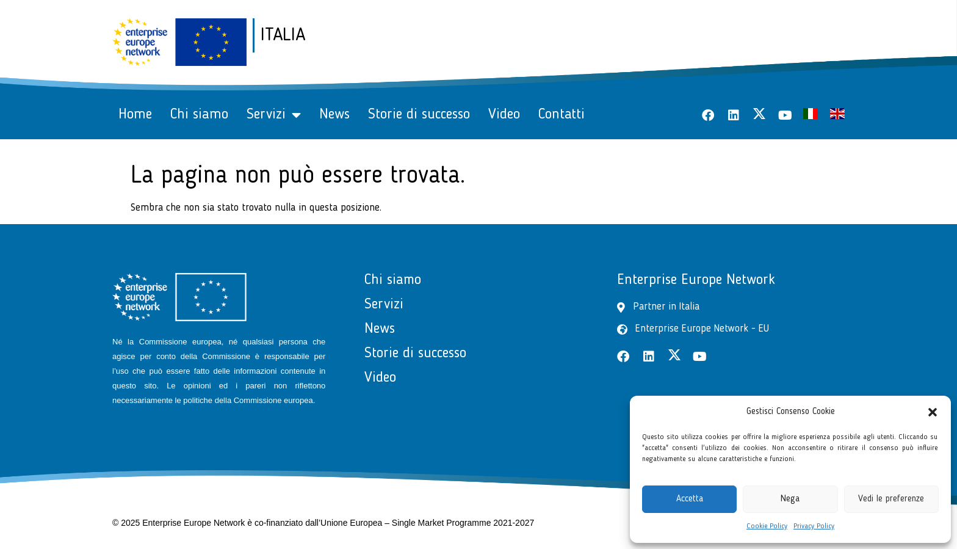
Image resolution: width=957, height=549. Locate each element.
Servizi (274, 114)
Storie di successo (419, 114)
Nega (790, 499)
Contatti (561, 114)
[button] (932, 412)
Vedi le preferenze (891, 499)
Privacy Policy (813, 526)
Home (135, 114)
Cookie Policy (766, 526)
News (334, 114)
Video (504, 114)
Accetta (689, 499)
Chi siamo (199, 114)
